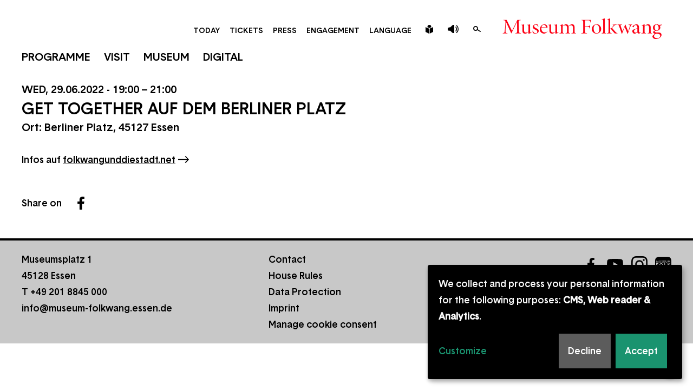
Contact (287, 259)
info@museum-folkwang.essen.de (97, 308)
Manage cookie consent (323, 324)
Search (477, 29)
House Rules (296, 276)
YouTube (615, 264)
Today (206, 30)
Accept (641, 351)
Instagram (639, 264)
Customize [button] (463, 351)
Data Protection (305, 292)
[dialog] (555, 322)
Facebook (81, 203)
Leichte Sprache (429, 29)
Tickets (246, 30)
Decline (585, 351)
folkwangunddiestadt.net (119, 160)
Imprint (284, 308)
